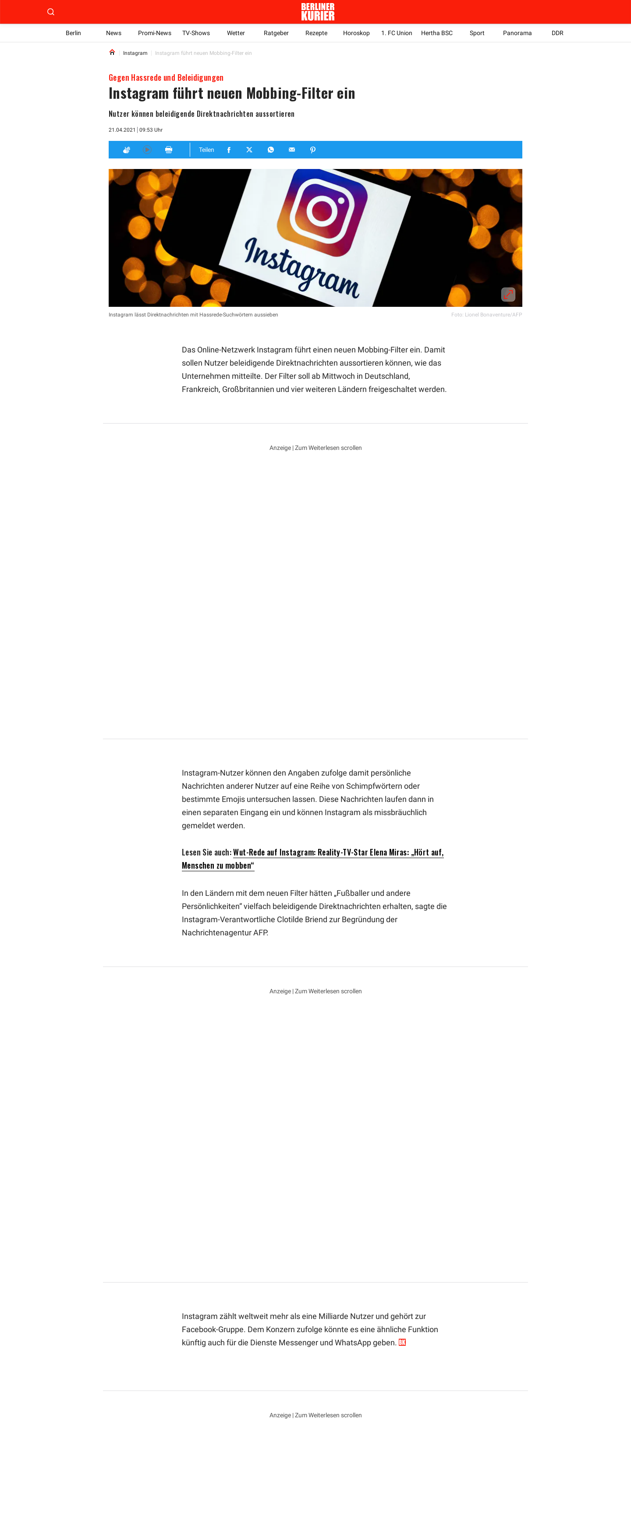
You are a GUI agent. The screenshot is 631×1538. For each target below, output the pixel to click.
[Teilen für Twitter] (250, 150)
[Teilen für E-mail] (292, 150)
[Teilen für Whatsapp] (271, 150)
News (113, 32)
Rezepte (316, 32)
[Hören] (147, 150)
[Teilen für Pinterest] (313, 150)
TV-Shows (196, 32)
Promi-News (154, 32)
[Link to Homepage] (112, 52)
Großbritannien (253, 1354)
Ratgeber (276, 32)
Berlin (73, 32)
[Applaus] (126, 150)
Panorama (517, 32)
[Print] (168, 149)
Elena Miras (308, 1354)
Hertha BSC (437, 32)
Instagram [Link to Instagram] (135, 53)
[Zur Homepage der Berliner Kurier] (318, 11)
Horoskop (356, 32)
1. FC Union (396, 32)
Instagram (200, 1354)
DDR (558, 32)
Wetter (236, 32)
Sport (477, 32)
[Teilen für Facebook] (229, 150)
